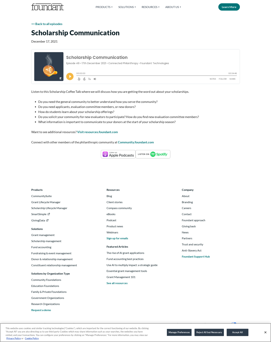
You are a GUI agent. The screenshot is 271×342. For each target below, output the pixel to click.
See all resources (117, 283)
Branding (187, 202)
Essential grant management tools (127, 270)
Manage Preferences (179, 333)
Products (104, 7)
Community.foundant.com (136, 142)
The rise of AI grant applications (125, 252)
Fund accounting (41, 247)
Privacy (184, 324)
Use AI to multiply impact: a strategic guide (132, 265)
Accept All (237, 333)
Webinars (112, 232)
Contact (187, 214)
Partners (187, 238)
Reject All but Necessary (209, 333)
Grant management (43, 235)
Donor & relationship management (52, 259)
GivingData (38, 220)
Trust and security (192, 244)
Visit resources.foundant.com (97, 132)
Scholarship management (46, 241)
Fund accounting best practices (125, 258)
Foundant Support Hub (196, 256)
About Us (173, 7)
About (185, 196)
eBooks (111, 214)
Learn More (229, 7)
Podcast (111, 220)
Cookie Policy (32, 340)
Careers (186, 208)
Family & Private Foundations (49, 291)
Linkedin (37, 324)
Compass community (119, 208)
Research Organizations (45, 304)
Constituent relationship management (54, 265)
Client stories (115, 202)
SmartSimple (38, 214)
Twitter (67, 324)
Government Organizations (47, 297)
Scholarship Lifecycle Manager (49, 208)
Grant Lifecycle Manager (45, 202)
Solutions (127, 7)
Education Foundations (45, 285)
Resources (151, 7)
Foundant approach (193, 220)
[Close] (265, 334)
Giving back (189, 226)
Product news (115, 226)
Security (198, 324)
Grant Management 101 (121, 277)
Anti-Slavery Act (191, 250)
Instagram (52, 324)
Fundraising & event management (51, 253)
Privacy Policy (13, 340)
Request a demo (41, 310)
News (185, 232)
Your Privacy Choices (222, 324)
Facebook (81, 324)
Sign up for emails (117, 238)
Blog (109, 196)
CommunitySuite (41, 196)
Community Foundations (46, 279)
